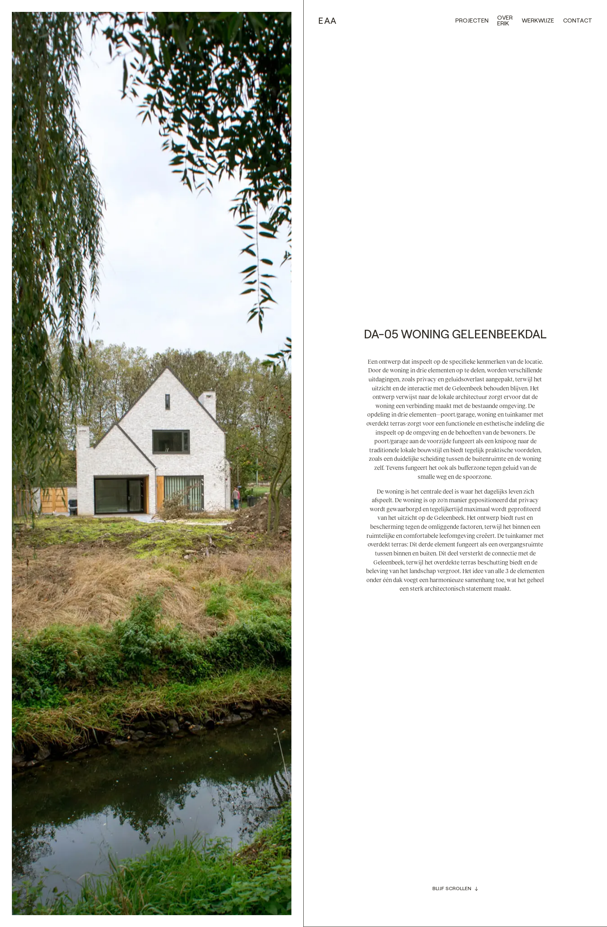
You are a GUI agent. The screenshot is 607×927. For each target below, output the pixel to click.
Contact (577, 20)
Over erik (505, 21)
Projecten (472, 20)
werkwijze (538, 20)
